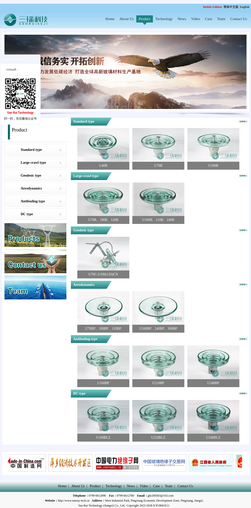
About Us (126, 19)
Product (144, 19)
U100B (213, 165)
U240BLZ (213, 437)
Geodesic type (31, 175)
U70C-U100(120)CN (103, 274)
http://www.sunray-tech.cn (73, 500)
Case (208, 19)
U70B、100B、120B (103, 220)
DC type (27, 214)
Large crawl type (33, 162)
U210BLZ (158, 437)
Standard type (31, 150)
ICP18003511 (161, 505)
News (182, 19)
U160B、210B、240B (158, 220)
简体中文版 (231, 7)
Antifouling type (33, 201)
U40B (103, 165)
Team (221, 19)
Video (195, 19)
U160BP (103, 383)
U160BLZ (103, 437)
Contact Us (238, 19)
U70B (158, 165)
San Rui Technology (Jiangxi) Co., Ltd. (101, 505)
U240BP (213, 383)
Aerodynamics (31, 188)
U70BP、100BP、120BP (103, 328)
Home (109, 19)
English (245, 7)
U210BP (158, 383)
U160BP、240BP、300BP (158, 328)
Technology (164, 19)
